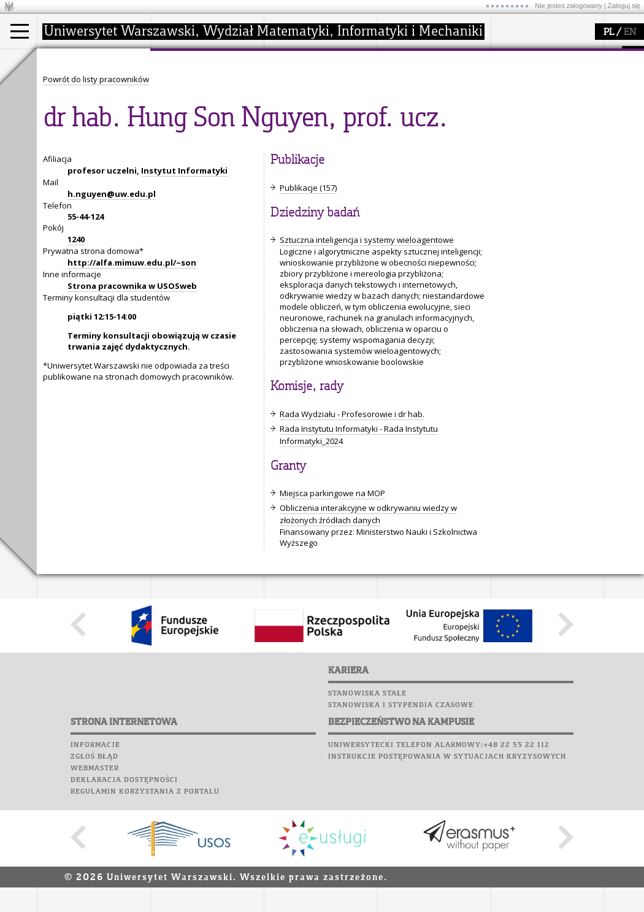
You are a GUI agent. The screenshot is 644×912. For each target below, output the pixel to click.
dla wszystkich (420, 128)
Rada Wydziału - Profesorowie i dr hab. (352, 527)
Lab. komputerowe (533, 78)
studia (61, 60)
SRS (544, 55)
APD (566, 55)
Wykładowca (75, 117)
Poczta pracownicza (538, 101)
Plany (545, 67)
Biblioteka (516, 113)
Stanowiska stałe (367, 806)
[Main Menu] (19, 31)
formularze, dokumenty (209, 139)
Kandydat (70, 84)
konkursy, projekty (427, 139)
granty (291, 117)
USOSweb (511, 55)
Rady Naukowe (194, 117)
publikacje (298, 106)
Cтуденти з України (90, 139)
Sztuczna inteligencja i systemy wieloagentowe (367, 353)
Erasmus (68, 128)
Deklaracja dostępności (124, 893)
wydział (179, 60)
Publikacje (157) (308, 301)
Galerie (574, 125)
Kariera (514, 136)
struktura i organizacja (207, 95)
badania (293, 60)
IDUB (288, 150)
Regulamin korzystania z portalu (145, 904)
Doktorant (71, 106)
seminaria (297, 95)
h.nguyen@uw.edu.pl (111, 307)
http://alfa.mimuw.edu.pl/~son (131, 375)
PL (609, 32)
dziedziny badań (310, 84)
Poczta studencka (532, 90)
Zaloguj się (624, 5)
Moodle (509, 67)
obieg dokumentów (315, 139)
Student (67, 95)
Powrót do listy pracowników (96, 192)
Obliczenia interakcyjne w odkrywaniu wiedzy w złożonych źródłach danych (368, 627)
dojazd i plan (189, 84)
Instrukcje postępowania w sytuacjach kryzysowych (447, 869)
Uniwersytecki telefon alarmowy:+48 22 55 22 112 (439, 858)
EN (630, 32)
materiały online (423, 95)
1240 (76, 352)
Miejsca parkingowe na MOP (332, 606)
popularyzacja (424, 60)
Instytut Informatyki (184, 283)
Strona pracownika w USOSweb (132, 399)
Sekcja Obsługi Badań (319, 128)
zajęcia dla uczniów (428, 84)
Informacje (95, 858)
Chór (557, 113)
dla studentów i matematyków (421, 112)
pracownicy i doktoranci (209, 128)
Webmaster (95, 881)
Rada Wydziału (193, 106)
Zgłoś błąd (94, 869)
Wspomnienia (521, 125)
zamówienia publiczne (207, 150)
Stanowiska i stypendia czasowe (400, 818)
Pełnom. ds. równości (91, 150)
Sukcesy (510, 148)
